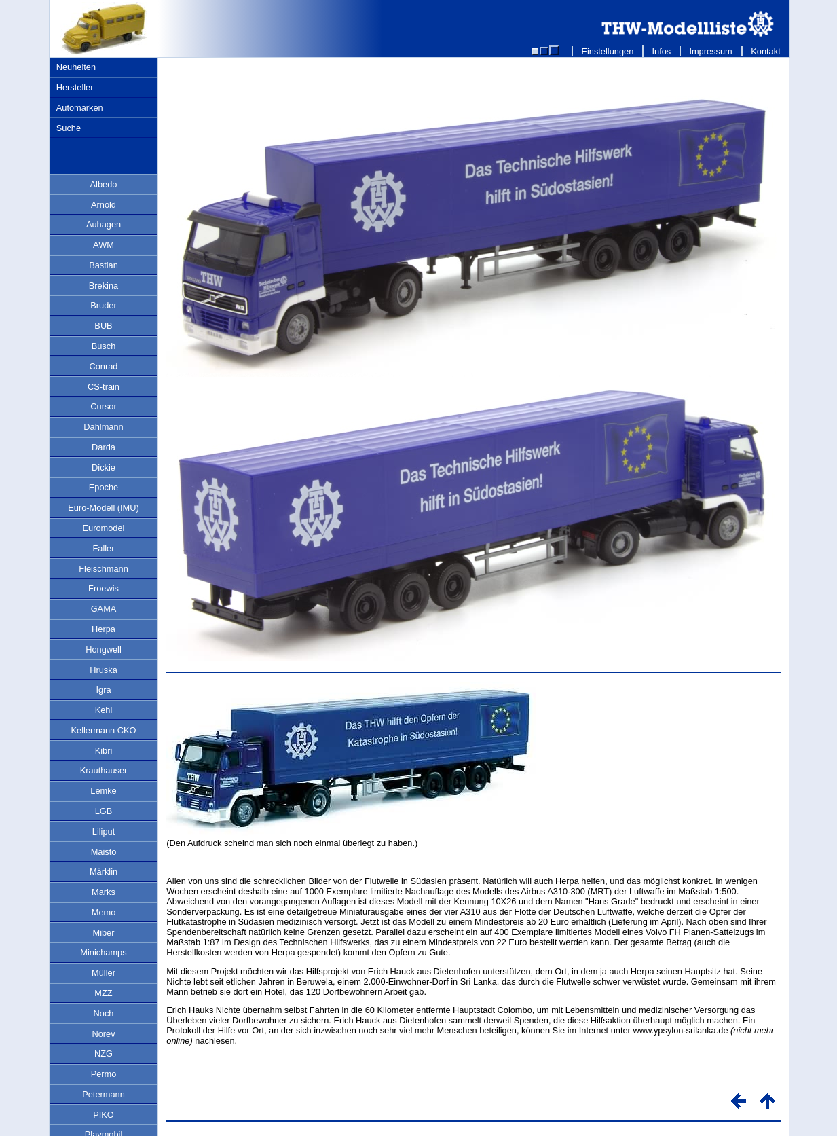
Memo (104, 912)
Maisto (104, 852)
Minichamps (103, 952)
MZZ (103, 993)
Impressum (711, 51)
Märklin (103, 871)
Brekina (103, 285)
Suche (68, 128)
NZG (103, 1053)
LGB (104, 811)
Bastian (103, 265)
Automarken (79, 108)
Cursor (103, 406)
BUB (103, 325)
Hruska (103, 670)
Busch (104, 346)
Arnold (103, 205)
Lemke (103, 791)
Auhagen (103, 224)
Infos (661, 51)
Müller (103, 973)
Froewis (103, 588)
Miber (104, 933)
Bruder (103, 305)
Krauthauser (104, 770)
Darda (103, 447)
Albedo (103, 184)
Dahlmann (103, 427)
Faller (104, 548)
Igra (103, 689)
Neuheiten (76, 67)
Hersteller (75, 87)
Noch (104, 1013)
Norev (103, 1034)
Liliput (103, 831)
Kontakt (766, 51)
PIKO (103, 1115)
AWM (103, 245)
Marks (103, 892)
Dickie (103, 467)
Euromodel (104, 528)
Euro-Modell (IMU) (103, 507)
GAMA (104, 609)
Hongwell (104, 649)
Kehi (104, 710)
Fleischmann (103, 569)
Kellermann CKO (103, 730)
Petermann (103, 1094)
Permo (104, 1074)
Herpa (103, 629)
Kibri (104, 751)
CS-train (103, 387)
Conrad (104, 366)
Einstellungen (607, 51)
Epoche (103, 487)
